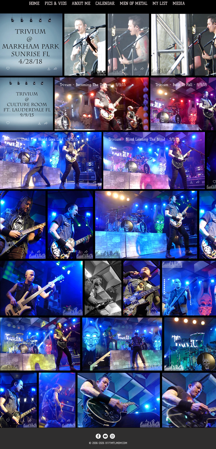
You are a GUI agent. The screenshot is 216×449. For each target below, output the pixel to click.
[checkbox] (7, 68)
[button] (49, 69)
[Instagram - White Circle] (112, 436)
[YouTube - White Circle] (105, 436)
